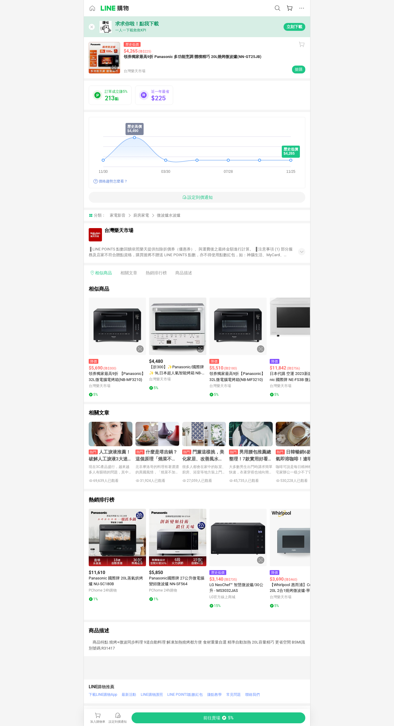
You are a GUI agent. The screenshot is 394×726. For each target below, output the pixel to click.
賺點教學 (214, 694)
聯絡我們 (252, 694)
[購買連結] (218, 717)
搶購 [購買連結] (299, 69)
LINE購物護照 (152, 694)
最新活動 (129, 694)
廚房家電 (141, 215)
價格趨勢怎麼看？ (113, 181)
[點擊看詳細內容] (117, 326)
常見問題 (233, 694)
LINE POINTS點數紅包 (185, 694)
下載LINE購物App (103, 694)
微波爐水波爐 (168, 215)
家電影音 (118, 215)
